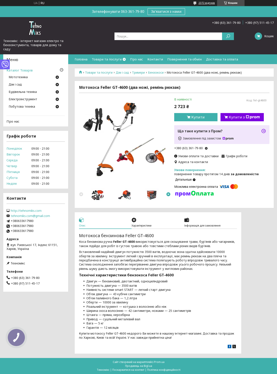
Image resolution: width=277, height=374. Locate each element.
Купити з (244, 117)
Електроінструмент (23, 99)
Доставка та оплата (222, 59)
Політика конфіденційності (163, 370)
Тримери (138, 72)
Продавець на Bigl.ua (138, 366)
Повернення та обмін (184, 59)
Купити (198, 117)
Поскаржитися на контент (128, 370)
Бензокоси (156, 72)
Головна (81, 59)
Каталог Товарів (19, 70)
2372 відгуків (206, 3)
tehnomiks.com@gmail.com (30, 216)
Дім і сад (122, 72)
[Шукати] (228, 36)
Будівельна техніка (23, 92)
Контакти (155, 59)
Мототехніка (18, 77)
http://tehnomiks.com (26, 211)
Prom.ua (159, 362)
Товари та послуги (107, 59)
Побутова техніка (22, 106)
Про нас (136, 59)
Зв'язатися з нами (166, 11)
